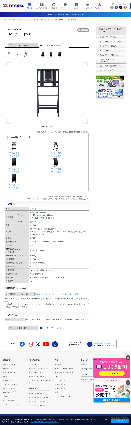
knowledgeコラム (86, 369)
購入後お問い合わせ (61, 388)
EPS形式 (15, 156)
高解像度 (15, 153)
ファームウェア (60, 380)
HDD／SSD (7, 369)
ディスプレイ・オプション (50, 19)
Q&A (56, 376)
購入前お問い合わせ (61, 384)
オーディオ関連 (8, 400)
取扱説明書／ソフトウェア (64, 373)
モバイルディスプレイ (108, 70)
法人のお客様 (34, 360)
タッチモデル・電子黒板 (109, 46)
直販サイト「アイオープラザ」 (91, 379)
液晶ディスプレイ (9, 365)
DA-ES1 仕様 (71, 19)
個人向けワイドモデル (108, 37)
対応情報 (58, 365)
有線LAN (6, 396)
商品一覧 (15, 19)
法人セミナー (33, 365)
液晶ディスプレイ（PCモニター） (30, 19)
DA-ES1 (62, 19)
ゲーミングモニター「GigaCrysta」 (107, 60)
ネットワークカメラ (10, 388)
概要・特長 (23, 45)
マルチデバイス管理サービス (38, 401)
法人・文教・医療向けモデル (110, 66)
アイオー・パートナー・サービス (39, 382)
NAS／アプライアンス (10, 373)
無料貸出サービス (35, 373)
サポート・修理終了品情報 (64, 369)
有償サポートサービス (36, 393)
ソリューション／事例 (36, 377)
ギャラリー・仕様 (54, 45)
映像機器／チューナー (10, 380)
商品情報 (6, 360)
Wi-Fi (5, 376)
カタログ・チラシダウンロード (39, 369)
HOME (9, 19)
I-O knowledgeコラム (119, 4)
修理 (56, 392)
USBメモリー (7, 392)
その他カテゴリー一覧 (10, 404)
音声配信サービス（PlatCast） (39, 397)
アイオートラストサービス (38, 405)
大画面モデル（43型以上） (109, 55)
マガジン (84, 365)
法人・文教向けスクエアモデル (111, 41)
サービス (32, 389)
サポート (58, 360)
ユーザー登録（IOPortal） (63, 396)
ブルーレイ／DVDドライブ (12, 384)
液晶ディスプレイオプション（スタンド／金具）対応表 (57, 294)
